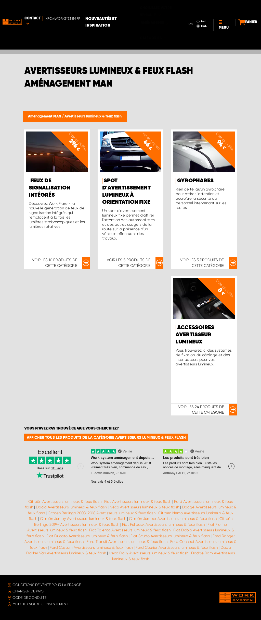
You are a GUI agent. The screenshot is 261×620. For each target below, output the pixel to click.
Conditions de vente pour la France (46, 585)
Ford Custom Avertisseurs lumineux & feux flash (91, 547)
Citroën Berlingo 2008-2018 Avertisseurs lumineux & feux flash (101, 513)
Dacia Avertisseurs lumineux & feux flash (71, 507)
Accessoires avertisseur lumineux (195, 335)
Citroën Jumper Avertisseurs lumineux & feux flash (173, 518)
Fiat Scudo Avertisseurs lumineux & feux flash (170, 536)
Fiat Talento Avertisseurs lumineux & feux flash (130, 530)
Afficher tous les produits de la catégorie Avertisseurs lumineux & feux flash (106, 437)
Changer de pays (28, 591)
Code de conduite (29, 597)
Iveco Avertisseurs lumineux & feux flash (144, 507)
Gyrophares (195, 181)
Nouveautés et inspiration (125, 8)
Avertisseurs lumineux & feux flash (93, 116)
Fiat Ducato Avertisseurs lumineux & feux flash (87, 536)
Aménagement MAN (45, 116)
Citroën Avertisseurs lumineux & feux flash (64, 501)
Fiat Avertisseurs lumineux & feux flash (137, 501)
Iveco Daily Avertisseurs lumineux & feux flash (148, 553)
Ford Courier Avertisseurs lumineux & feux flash (177, 547)
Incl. (184, 7)
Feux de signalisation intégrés (49, 188)
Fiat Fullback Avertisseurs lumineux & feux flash (163, 524)
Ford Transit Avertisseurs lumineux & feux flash (126, 541)
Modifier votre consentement (40, 604)
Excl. (184, 11)
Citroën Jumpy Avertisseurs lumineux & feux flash (83, 518)
